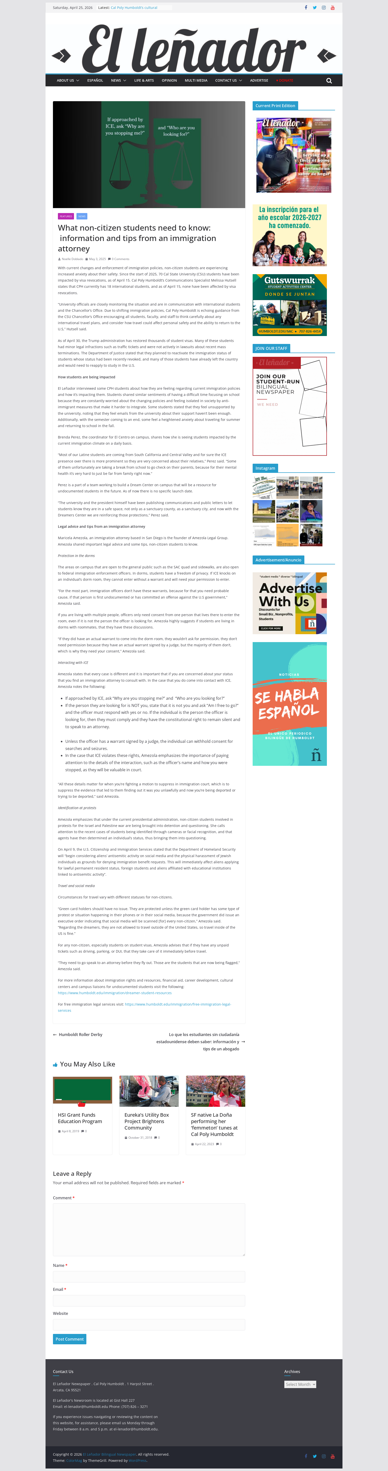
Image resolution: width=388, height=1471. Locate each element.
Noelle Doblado (72, 259)
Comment (64, 1198)
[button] (76, 80)
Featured (66, 216)
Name (60, 1265)
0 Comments (118, 259)
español (95, 80)
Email (59, 1289)
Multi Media (196, 80)
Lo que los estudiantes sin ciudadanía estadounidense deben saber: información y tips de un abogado (200, 1042)
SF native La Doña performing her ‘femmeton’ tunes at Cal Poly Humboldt (214, 1124)
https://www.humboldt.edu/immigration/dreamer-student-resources (115, 992)
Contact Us (226, 80)
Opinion (169, 80)
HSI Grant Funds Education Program (80, 1118)
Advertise (259, 80)
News (116, 80)
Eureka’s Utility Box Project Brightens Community (146, 1121)
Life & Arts (144, 80)
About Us (65, 80)
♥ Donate (284, 80)
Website (60, 1313)
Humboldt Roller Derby (77, 1034)
